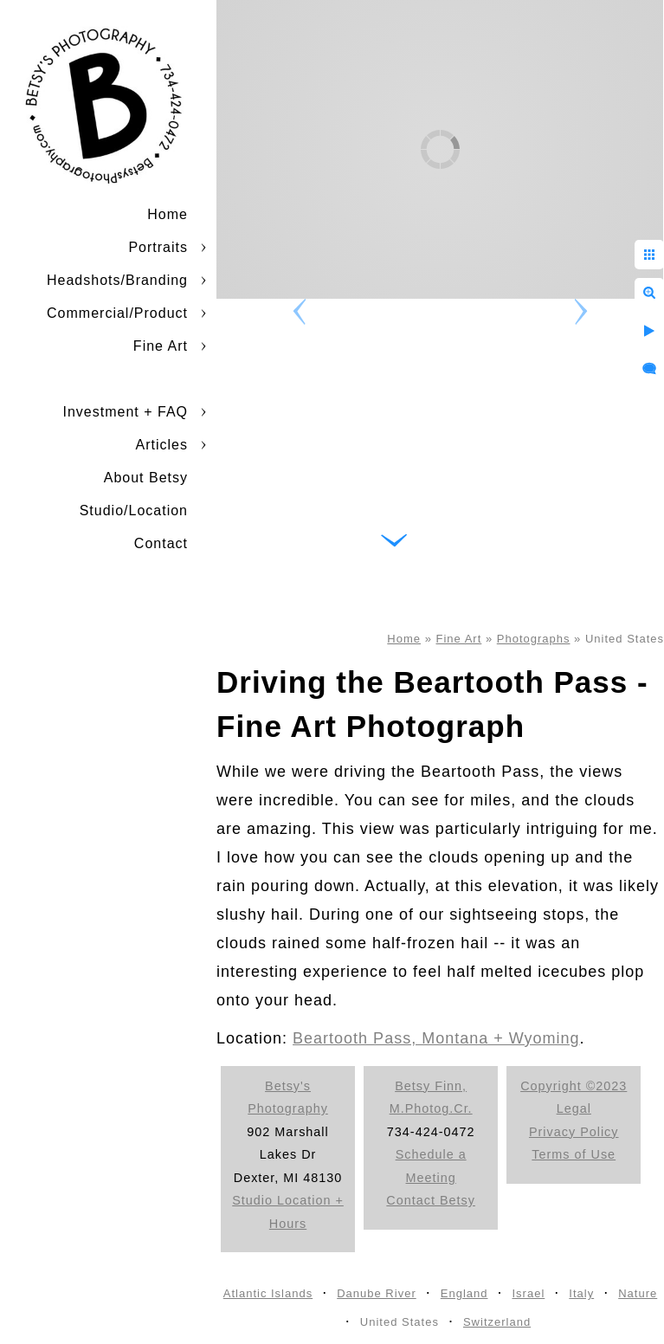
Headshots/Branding (117, 280)
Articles (162, 444)
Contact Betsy (430, 1200)
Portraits (158, 247)
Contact (161, 543)
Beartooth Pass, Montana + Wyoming (436, 1038)
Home (167, 214)
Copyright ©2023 (573, 1086)
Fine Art (160, 346)
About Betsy (146, 477)
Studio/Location (134, 510)
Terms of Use (574, 1154)
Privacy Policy (574, 1132)
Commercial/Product (117, 313)
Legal (574, 1108)
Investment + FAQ (126, 411)
